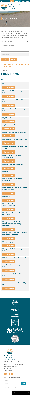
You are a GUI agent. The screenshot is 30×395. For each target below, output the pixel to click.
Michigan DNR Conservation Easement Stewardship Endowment (14, 233)
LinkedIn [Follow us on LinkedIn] (12, 374)
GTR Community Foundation (10, 7)
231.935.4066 (7, 369)
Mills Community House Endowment (14, 258)
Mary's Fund (6, 171)
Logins (17, 1)
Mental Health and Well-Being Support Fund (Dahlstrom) (14, 188)
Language (25, 1)
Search (1, 1)
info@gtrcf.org (8, 370)
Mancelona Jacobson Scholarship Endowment (12, 101)
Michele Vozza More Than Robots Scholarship (12, 214)
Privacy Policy (19, 388)
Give (11, 1)
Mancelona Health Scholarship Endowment (12, 92)
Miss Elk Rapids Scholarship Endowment (11, 266)
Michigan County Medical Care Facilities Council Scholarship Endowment (12, 223)
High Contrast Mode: (21, 393)
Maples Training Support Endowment (14, 132)
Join (23, 383)
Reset (13, 59)
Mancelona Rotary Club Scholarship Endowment (13, 110)
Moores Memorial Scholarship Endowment (11, 275)
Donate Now (9, 87)
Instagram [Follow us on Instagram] (5, 374)
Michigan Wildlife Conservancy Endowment (12, 250)
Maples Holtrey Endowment (11, 125)
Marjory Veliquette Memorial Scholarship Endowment (11, 156)
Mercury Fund (6, 197)
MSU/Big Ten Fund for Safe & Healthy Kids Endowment (14, 284)
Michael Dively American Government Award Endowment (14, 205)
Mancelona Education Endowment (13, 84)
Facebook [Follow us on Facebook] (8, 374)
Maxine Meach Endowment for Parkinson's (12, 179)
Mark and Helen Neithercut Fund (12, 164)
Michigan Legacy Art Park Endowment (14, 242)
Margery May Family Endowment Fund (14, 139)
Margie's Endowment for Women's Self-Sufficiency (14, 147)
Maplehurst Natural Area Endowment (14, 118)
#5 (2, 64)
